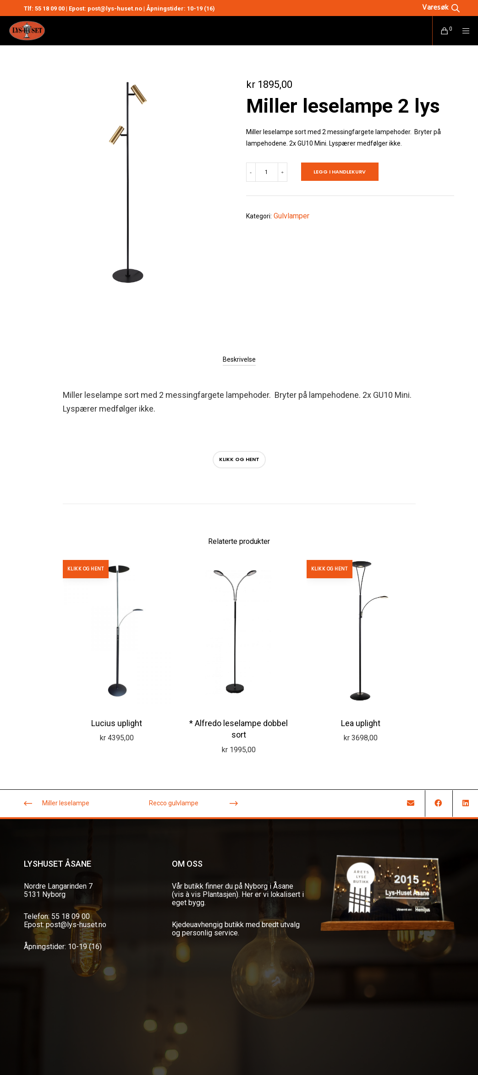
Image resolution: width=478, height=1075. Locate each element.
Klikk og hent (239, 459)
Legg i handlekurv (339, 171)
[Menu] (463, 30)
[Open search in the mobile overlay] (426, 7)
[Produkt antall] (266, 172)
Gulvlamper (291, 216)
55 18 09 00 (50, 8)
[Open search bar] (441, 7)
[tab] (239, 359)
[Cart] (441, 30)
